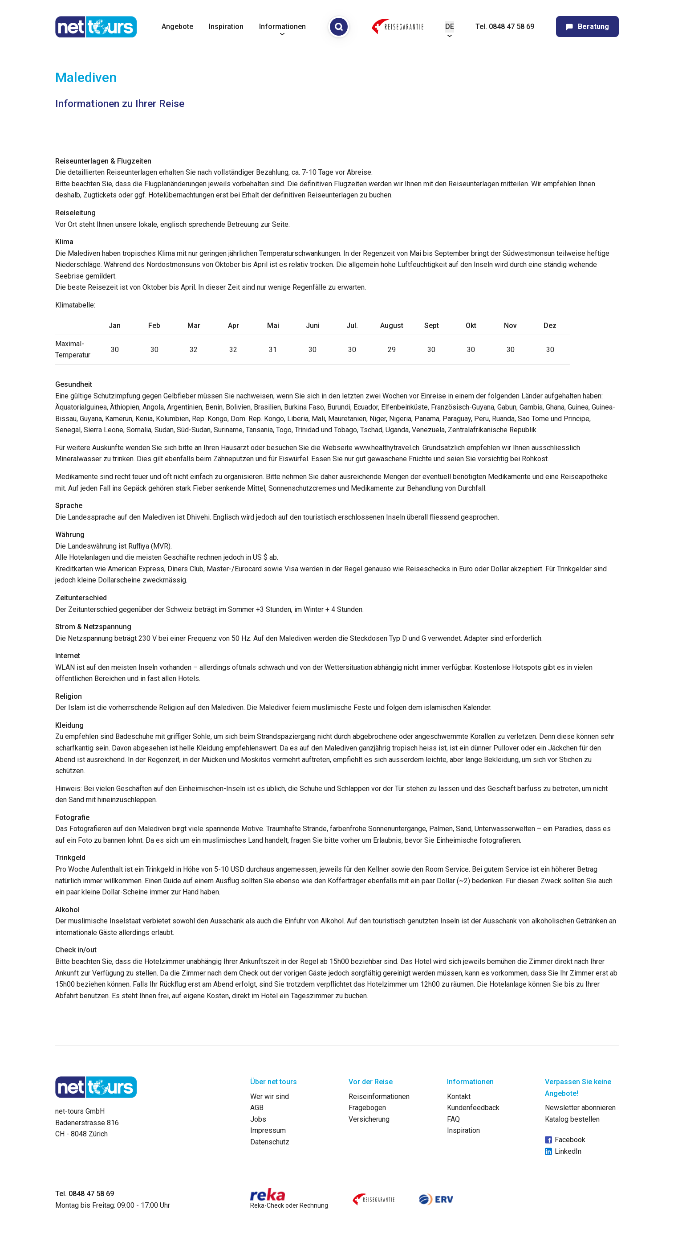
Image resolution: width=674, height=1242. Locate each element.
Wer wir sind (269, 1096)
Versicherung (369, 1119)
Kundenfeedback (473, 1107)
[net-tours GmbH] (96, 27)
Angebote (177, 26)
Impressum (268, 1130)
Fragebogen (367, 1107)
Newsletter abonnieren (580, 1107)
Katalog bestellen (572, 1119)
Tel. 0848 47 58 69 (504, 26)
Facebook (565, 1140)
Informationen (282, 26)
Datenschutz (269, 1142)
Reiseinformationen (379, 1096)
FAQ (453, 1119)
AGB (257, 1107)
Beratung (587, 26)
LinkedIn (563, 1151)
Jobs (258, 1119)
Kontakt (459, 1096)
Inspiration (226, 26)
